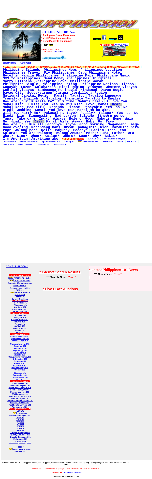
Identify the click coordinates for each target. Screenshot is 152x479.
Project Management (20, 433)
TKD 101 (20, 333)
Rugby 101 (20, 324)
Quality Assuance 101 (19, 435)
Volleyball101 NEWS (19, 449)
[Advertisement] (70, 7)
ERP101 (20, 430)
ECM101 (20, 428)
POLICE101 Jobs (19, 280)
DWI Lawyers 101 (20, 394)
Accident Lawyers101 (20, 288)
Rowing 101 (20, 322)
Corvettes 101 (20, 303)
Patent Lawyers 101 (20, 398)
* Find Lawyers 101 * (19, 383)
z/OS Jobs (19, 413)
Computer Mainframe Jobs (20, 283)
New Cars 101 (20, 307)
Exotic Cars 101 (20, 311)
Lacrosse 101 (20, 315)
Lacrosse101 (20, 451)
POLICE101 (132, 142)
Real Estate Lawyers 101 (20, 405)
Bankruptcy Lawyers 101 (19, 388)
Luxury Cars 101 (19, 309)
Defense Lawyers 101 (19, 390)
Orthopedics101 (9, 142)
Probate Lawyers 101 (19, 403)
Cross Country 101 (19, 320)
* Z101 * (20, 447)
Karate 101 (20, 330)
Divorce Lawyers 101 (19, 392)
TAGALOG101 (25, 63)
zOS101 (20, 411)
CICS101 (19, 422)
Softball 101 (19, 326)
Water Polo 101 (20, 328)
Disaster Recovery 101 (20, 437)
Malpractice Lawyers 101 (19, 396)
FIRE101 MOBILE (20, 292)
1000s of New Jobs (88, 141)
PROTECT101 (8, 145)
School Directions (25, 145)
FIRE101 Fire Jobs (19, 278)
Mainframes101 (19, 439)
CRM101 (20, 426)
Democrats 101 (42, 145)
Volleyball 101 (20, 317)
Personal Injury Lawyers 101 (20, 401)
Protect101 (20, 297)
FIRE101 (120, 142)
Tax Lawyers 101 (19, 407)
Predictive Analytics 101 (19, 415)
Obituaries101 (107, 142)
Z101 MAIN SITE (9, 63)
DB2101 (20, 420)
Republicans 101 (60, 145)
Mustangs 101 (20, 305)
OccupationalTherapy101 (114, 139)
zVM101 (20, 417)
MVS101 (20, 424)
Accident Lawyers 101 (20, 385)
